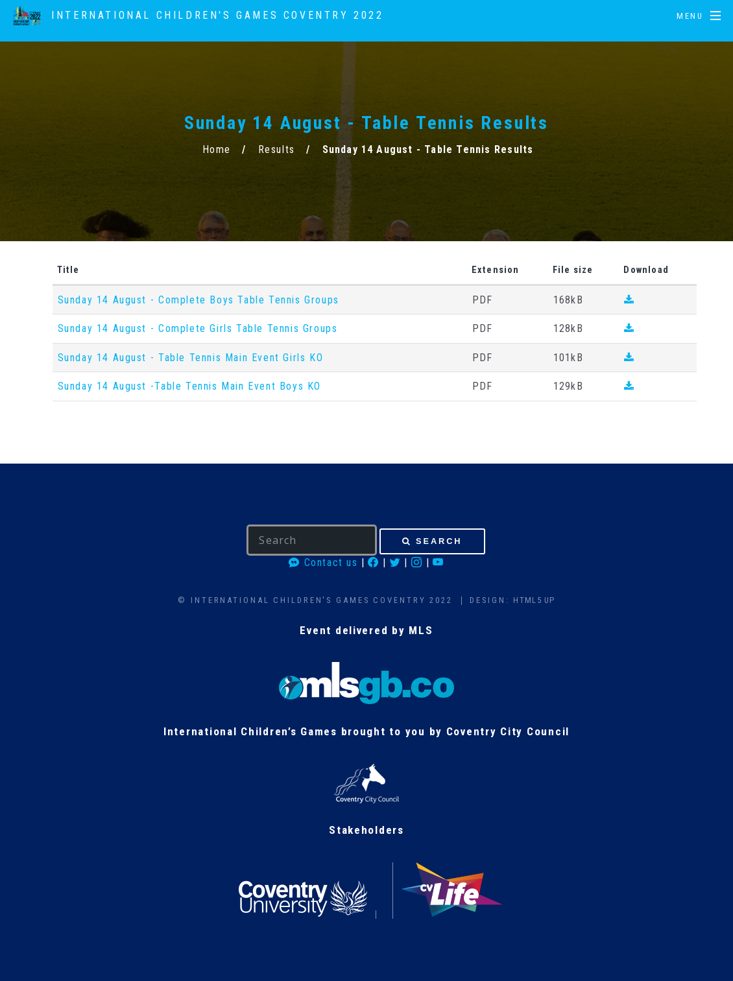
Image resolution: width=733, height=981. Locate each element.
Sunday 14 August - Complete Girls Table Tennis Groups (198, 328)
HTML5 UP (534, 600)
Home (216, 149)
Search (439, 541)
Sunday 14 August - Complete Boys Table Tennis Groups (198, 300)
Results (276, 149)
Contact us (323, 562)
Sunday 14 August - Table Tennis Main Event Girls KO (191, 357)
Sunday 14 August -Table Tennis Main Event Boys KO (189, 386)
